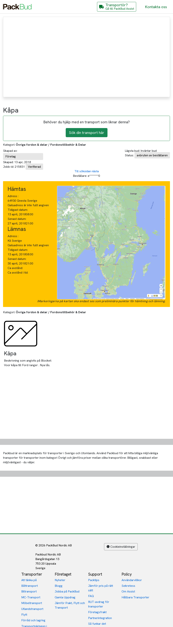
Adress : (13, 196)
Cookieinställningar (121, 547)
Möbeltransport (31, 603)
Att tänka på (29, 580)
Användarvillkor (132, 580)
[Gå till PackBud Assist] (116, 7)
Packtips (93, 580)
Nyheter (60, 580)
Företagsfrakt (97, 612)
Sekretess (128, 586)
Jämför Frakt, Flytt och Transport (70, 605)
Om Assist (128, 591)
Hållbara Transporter (135, 597)
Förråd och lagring (33, 620)
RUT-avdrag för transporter (98, 604)
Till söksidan (82, 171)
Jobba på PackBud (67, 591)
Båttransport (29, 586)
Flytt (24, 615)
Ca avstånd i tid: (18, 273)
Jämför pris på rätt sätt (100, 588)
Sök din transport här (86, 132)
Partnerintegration (100, 618)
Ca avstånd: (16, 268)
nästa (95, 171)
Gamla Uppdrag (65, 597)
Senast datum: (17, 219)
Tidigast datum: (18, 210)
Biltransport (29, 591)
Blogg (58, 586)
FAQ (91, 596)
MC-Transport (30, 597)
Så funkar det (97, 624)
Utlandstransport (32, 609)
